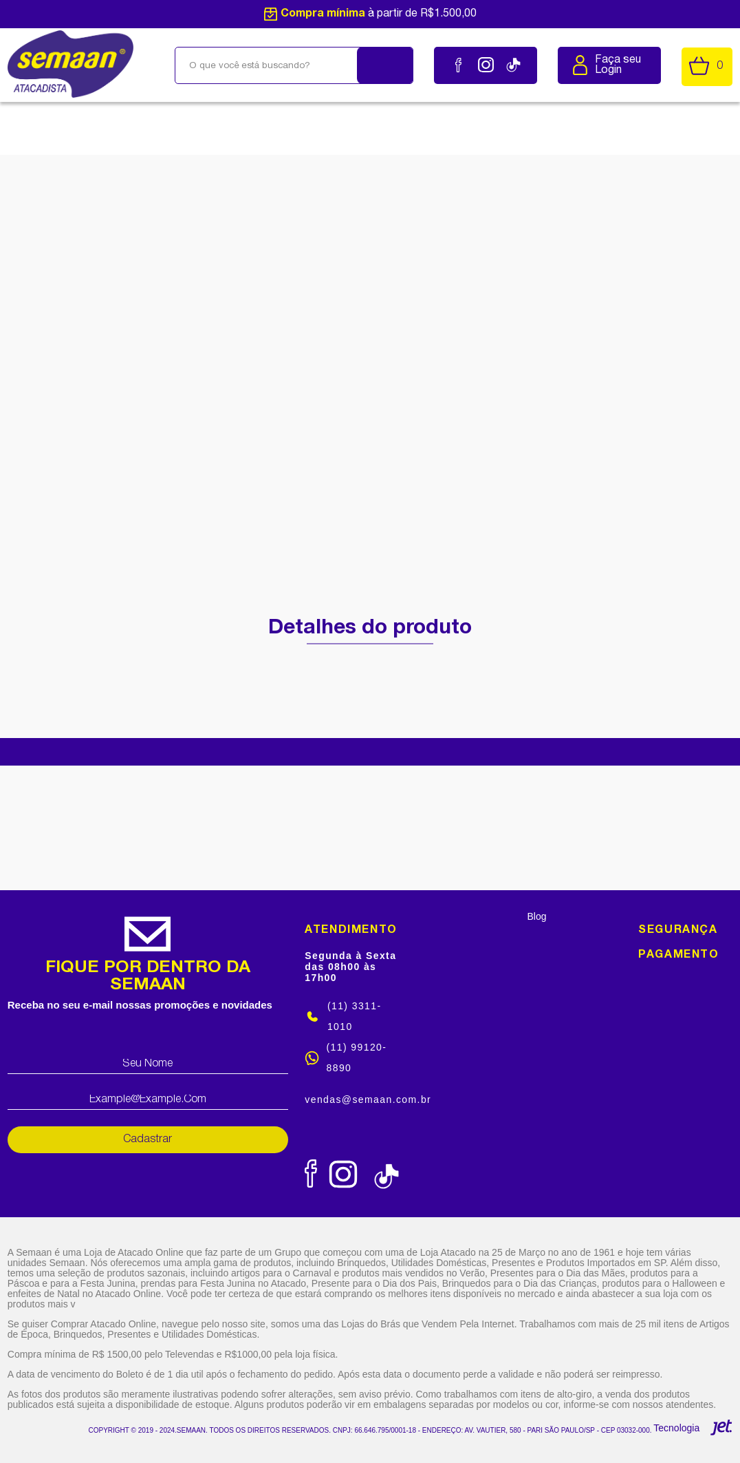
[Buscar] (385, 65)
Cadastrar (147, 1139)
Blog (537, 916)
